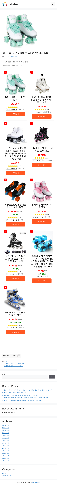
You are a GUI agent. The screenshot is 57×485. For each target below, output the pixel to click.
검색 (3, 374)
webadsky (13, 4)
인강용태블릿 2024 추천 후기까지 (13, 366)
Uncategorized (6, 476)
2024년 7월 (5, 435)
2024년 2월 (5, 448)
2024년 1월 (5, 450)
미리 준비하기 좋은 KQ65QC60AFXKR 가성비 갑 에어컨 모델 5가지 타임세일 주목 (25, 397)
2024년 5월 (5, 440)
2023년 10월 (5, 458)
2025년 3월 (5, 425)
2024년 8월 (5, 433)
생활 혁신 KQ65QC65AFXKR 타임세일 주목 (14, 392)
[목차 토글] (18, 355)
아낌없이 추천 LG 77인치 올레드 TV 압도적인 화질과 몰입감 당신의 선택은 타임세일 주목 (27, 390)
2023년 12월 (5, 453)
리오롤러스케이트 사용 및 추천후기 (14, 364)
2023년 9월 (5, 461)
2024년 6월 (5, 438)
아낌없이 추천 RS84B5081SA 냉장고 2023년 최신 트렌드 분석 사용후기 (22, 400)
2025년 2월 (5, 428)
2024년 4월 (5, 443)
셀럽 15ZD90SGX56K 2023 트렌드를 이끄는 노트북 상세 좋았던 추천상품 (22, 395)
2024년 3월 (5, 445)
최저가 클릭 (15, 114)
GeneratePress (36, 482)
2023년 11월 (5, 455)
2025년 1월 (5, 430)
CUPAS (6, 361)
